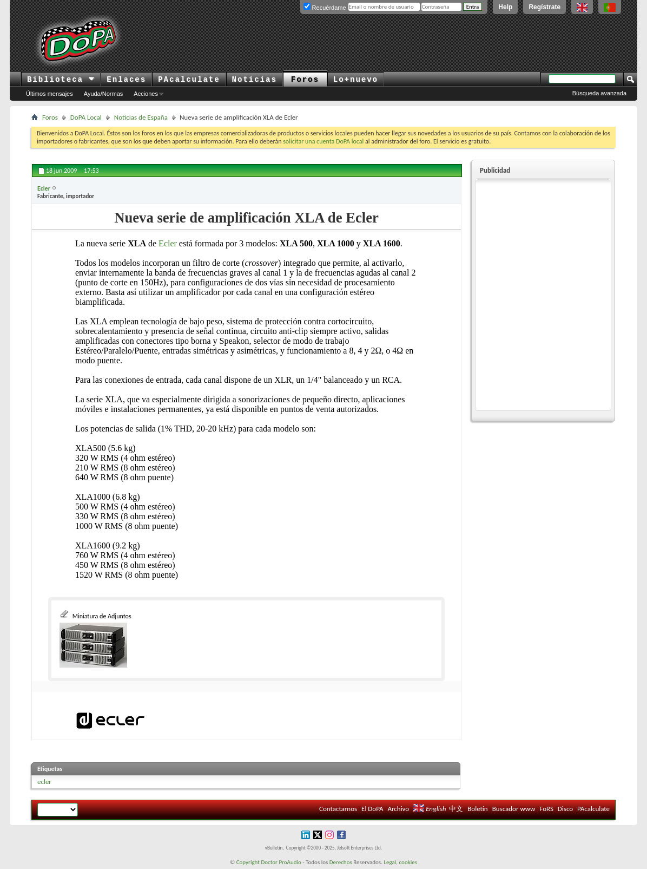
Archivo (398, 809)
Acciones (146, 93)
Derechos (340, 862)
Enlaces (126, 79)
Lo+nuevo (355, 79)
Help (505, 7)
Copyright (248, 862)
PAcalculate (189, 79)
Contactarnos (338, 809)
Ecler (168, 243)
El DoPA (372, 809)
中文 (456, 809)
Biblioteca (61, 79)
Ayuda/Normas (103, 93)
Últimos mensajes (49, 93)
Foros (305, 79)
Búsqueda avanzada (599, 93)
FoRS (546, 809)
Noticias (254, 79)
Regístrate (544, 7)
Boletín (477, 809)
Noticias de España (141, 117)
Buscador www (514, 809)
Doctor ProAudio (281, 862)
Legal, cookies (400, 862)
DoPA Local (86, 117)
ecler (44, 781)
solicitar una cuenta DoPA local (323, 141)
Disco (565, 809)
